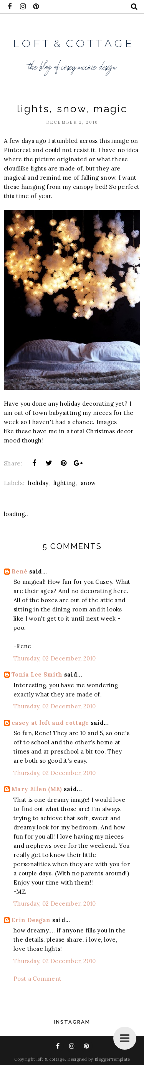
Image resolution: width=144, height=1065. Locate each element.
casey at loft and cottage (50, 722)
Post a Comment (37, 978)
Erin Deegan (31, 920)
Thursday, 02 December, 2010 (54, 658)
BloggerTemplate (112, 1059)
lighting (64, 483)
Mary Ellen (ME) (37, 789)
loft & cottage (50, 1059)
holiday (38, 483)
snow (88, 483)
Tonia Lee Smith (37, 674)
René (19, 571)
